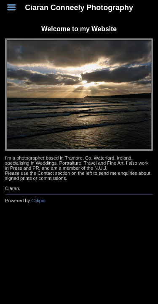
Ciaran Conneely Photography (79, 7)
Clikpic (38, 200)
